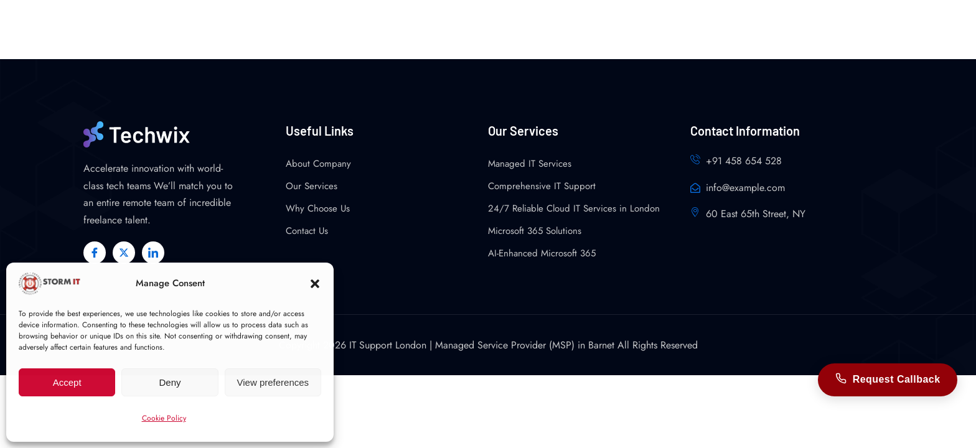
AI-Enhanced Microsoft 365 (542, 253)
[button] (315, 284)
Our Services (311, 186)
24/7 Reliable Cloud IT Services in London (574, 208)
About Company (318, 163)
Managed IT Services (529, 163)
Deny (170, 382)
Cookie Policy (164, 418)
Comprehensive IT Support (542, 186)
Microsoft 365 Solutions (534, 231)
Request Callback (887, 379)
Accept (67, 382)
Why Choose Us (318, 208)
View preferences (273, 382)
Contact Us (307, 231)
